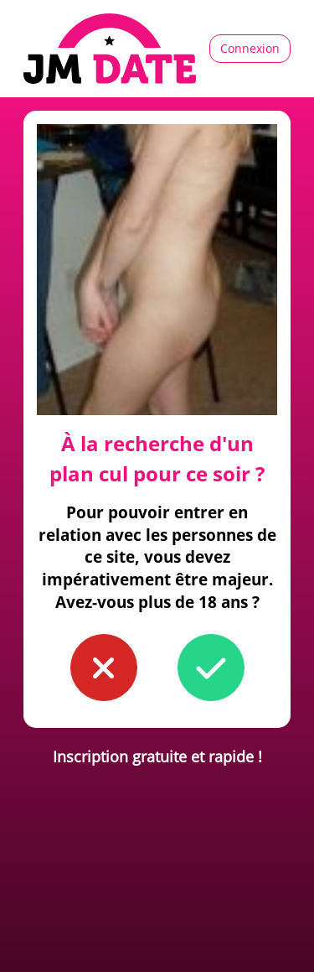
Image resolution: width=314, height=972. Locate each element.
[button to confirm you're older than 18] (211, 667)
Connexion (250, 48)
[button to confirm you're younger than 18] (103, 667)
